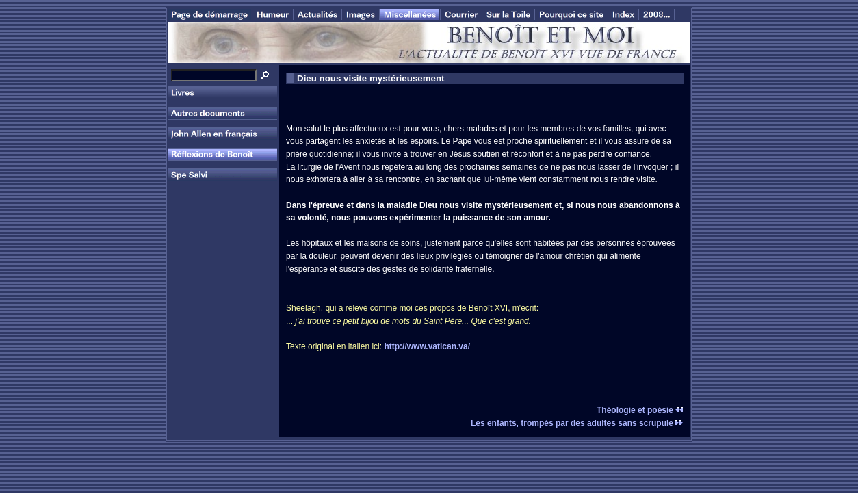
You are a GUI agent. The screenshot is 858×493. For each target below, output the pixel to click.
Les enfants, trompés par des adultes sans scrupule (577, 423)
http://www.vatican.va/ (427, 346)
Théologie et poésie (640, 410)
